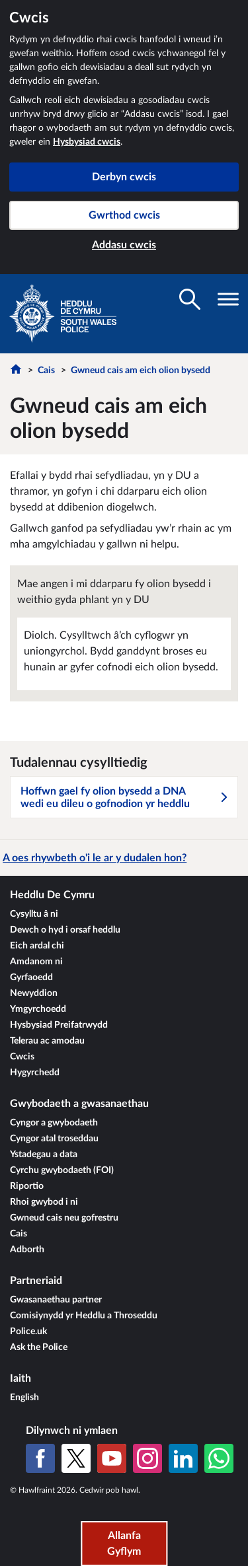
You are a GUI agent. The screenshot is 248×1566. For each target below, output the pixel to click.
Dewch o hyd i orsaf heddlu (65, 930)
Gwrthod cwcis (124, 215)
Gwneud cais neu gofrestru (64, 1218)
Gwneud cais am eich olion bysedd (140, 370)
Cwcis (22, 1056)
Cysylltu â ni (34, 914)
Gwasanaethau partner (56, 1299)
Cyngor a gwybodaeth (54, 1122)
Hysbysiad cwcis (86, 142)
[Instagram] (147, 1458)
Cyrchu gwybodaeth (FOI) (62, 1170)
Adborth (27, 1249)
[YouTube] (111, 1458)
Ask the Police (38, 1347)
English (24, 1397)
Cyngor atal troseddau (54, 1138)
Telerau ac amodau (47, 1041)
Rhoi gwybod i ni (44, 1202)
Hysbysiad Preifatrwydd (59, 1025)
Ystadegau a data (43, 1154)
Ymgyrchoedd (38, 1009)
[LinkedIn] (183, 1458)
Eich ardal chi (37, 945)
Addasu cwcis (124, 245)
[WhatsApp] (218, 1458)
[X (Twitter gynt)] (76, 1458)
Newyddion (34, 993)
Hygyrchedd (35, 1072)
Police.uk (28, 1331)
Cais (46, 370)
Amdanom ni (36, 961)
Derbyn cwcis (124, 177)
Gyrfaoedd (31, 977)
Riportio (27, 1186)
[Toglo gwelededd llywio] (228, 299)
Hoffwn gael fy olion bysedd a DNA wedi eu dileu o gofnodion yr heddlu (125, 797)
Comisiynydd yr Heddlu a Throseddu (83, 1315)
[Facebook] (40, 1458)
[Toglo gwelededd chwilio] (189, 299)
